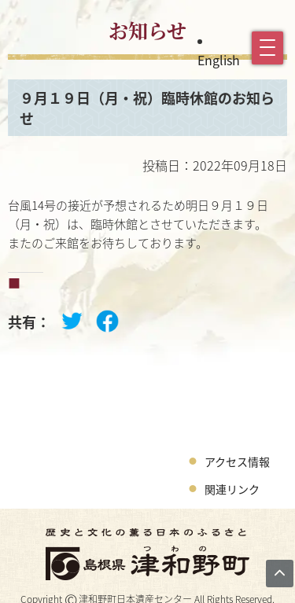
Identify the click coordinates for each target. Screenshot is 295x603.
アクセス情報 (237, 461)
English (218, 59)
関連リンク (232, 489)
